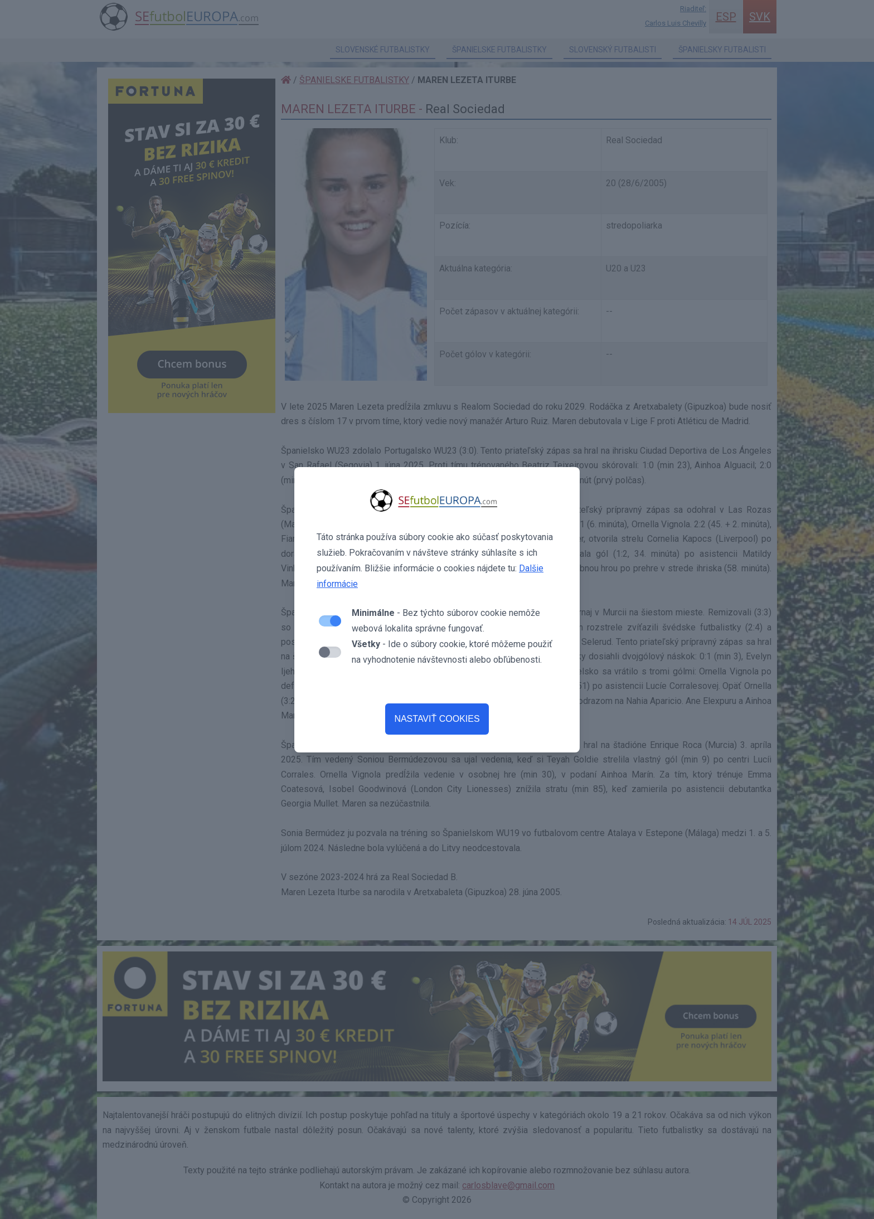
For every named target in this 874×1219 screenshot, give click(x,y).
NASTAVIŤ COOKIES (436, 718)
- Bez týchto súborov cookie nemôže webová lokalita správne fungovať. (446, 621)
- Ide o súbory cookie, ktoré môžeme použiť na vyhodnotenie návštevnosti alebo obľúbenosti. (452, 652)
